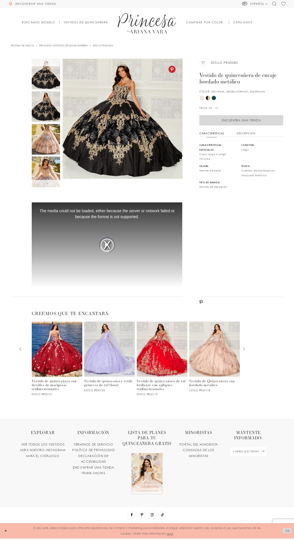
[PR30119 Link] (162, 359)
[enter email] (248, 453)
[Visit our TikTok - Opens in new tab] (163, 516)
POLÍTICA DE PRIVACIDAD (93, 451)
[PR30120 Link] (109, 357)
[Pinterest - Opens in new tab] (172, 69)
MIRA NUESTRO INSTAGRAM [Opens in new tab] (42, 451)
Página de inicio (22, 45)
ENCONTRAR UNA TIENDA (93, 468)
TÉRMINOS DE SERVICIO (93, 445)
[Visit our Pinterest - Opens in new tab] (141, 516)
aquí (170, 535)
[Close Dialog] (6, 532)
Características (211, 134)
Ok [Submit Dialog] (287, 532)
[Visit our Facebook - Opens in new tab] (130, 516)
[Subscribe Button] (264, 453)
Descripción (246, 134)
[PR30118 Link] (214, 357)
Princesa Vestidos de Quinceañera (63, 45)
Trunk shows (93, 474)
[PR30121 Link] (57, 359)
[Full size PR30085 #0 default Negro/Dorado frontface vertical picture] (123, 123)
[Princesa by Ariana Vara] (147, 23)
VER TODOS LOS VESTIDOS (43, 445)
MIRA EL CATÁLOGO (42, 457)
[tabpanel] (123, 123)
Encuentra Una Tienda (241, 121)
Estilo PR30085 (103, 45)
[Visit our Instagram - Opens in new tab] (152, 516)
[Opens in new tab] (147, 463)
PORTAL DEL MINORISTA (198, 445)
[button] (255, 4)
